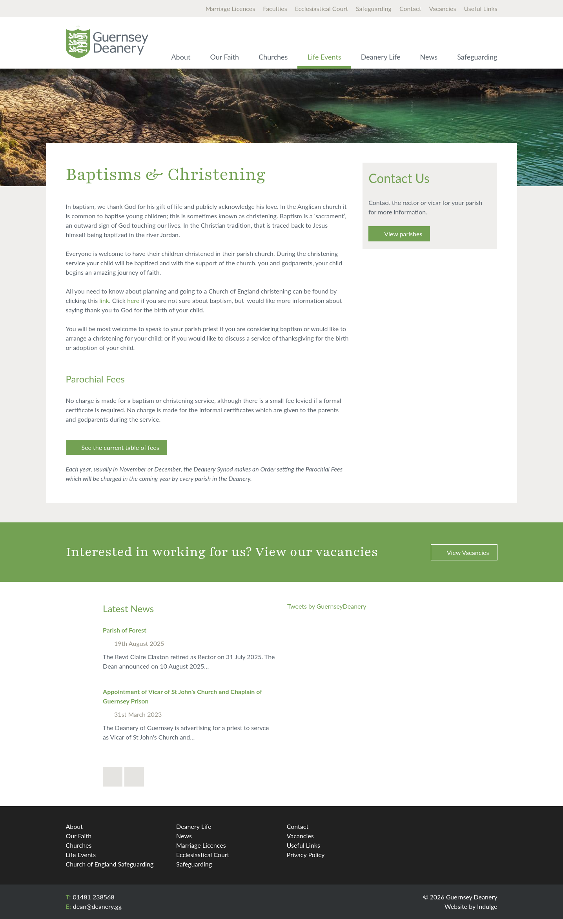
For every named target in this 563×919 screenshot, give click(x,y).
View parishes (403, 233)
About (180, 57)
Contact (410, 8)
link (104, 300)
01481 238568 (93, 897)
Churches (273, 57)
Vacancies (442, 8)
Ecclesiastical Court (321, 8)
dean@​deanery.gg (97, 906)
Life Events (324, 57)
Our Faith (224, 57)
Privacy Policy (306, 854)
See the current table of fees (120, 447)
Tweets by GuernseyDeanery (326, 606)
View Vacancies (468, 552)
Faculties (275, 8)
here (133, 300)
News (428, 57)
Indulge (487, 906)
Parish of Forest (124, 630)
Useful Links (480, 8)
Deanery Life (381, 57)
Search (489, 35)
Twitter (489, 829)
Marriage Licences (230, 8)
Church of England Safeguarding (110, 864)
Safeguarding (374, 8)
